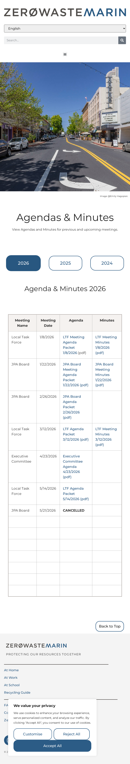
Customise (32, 734)
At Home (11, 670)
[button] (65, 54)
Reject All (71, 734)
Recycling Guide (17, 692)
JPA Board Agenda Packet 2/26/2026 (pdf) (72, 406)
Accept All (52, 746)
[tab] (23, 263)
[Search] (122, 40)
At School (12, 685)
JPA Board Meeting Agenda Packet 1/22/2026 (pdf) (75, 374)
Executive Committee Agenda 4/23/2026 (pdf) (73, 466)
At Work (11, 678)
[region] (52, 727)
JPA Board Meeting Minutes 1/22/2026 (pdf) (104, 374)
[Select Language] (65, 28)
